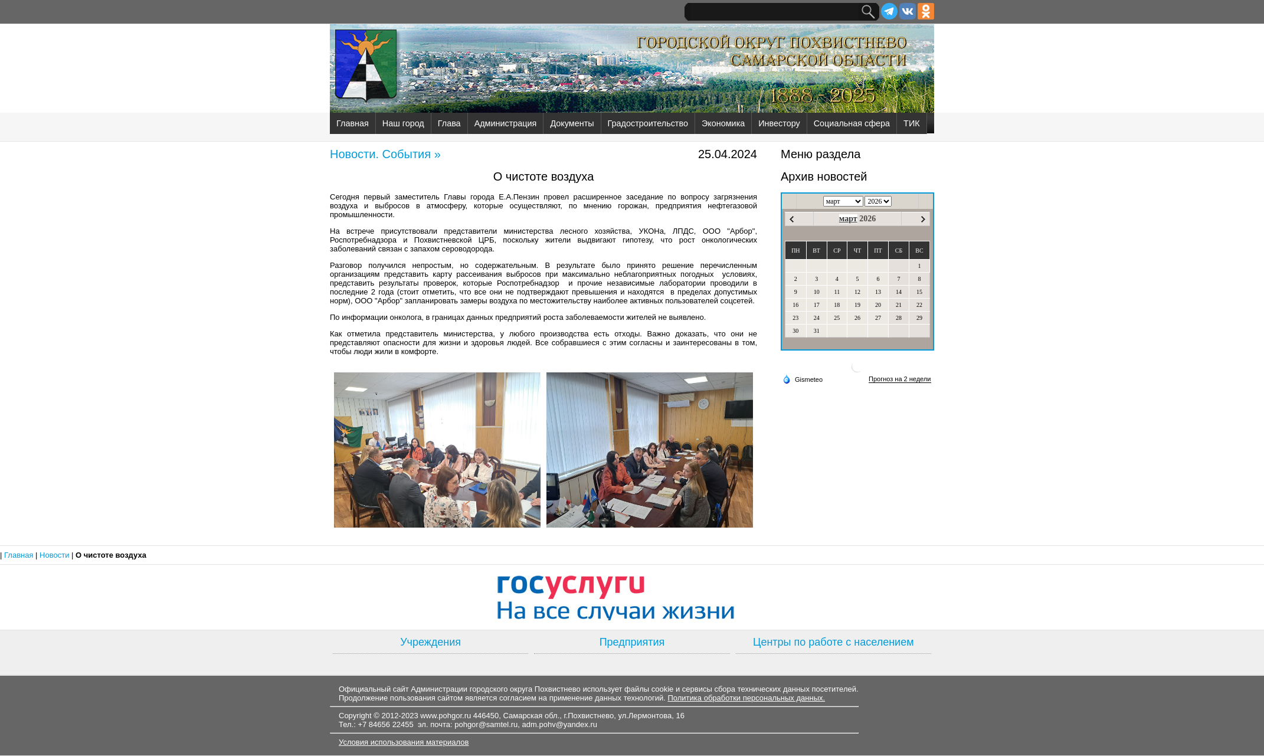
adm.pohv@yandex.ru (559, 724)
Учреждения (430, 642)
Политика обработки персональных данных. (746, 697)
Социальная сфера (852, 123)
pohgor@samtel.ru (486, 724)
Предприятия (632, 642)
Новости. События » (385, 154)
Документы (572, 123)
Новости (55, 555)
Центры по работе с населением (833, 642)
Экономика (723, 123)
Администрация (505, 123)
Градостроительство (648, 123)
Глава (449, 123)
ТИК (911, 123)
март (848, 218)
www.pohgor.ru (445, 715)
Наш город (403, 123)
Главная (352, 123)
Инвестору (779, 123)
